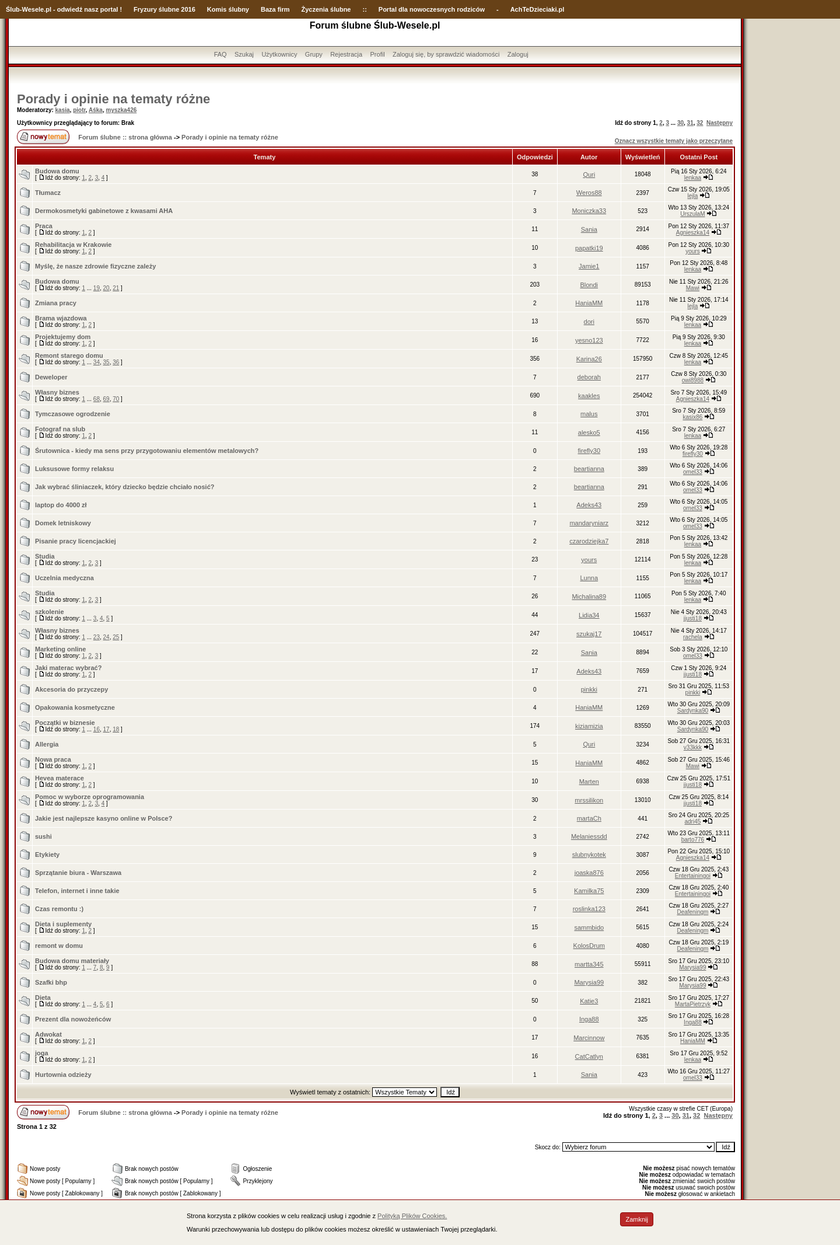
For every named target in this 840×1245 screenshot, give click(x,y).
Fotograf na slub (60, 429)
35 (106, 362)
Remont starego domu (69, 355)
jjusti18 (693, 618)
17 (106, 729)
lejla (693, 196)
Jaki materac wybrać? (68, 667)
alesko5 (589, 432)
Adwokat (48, 1034)
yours (692, 251)
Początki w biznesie (65, 722)
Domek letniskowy (63, 522)
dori (589, 321)
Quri (589, 174)
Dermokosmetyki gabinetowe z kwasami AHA (104, 210)
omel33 (692, 472)
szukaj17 (588, 633)
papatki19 (589, 248)
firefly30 (589, 450)
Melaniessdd (589, 836)
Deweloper (51, 377)
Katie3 (589, 1001)
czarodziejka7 (588, 541)
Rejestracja (346, 54)
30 (680, 123)
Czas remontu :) (59, 908)
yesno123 (589, 340)
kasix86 (692, 417)
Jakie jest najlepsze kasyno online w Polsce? (103, 818)
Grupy (314, 54)
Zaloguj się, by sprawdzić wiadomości (446, 54)
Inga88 (589, 1019)
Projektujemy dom (62, 336)
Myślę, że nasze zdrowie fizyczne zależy (95, 266)
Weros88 (589, 192)
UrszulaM (692, 214)
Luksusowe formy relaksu (74, 468)
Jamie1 (589, 266)
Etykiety (47, 854)
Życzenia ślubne (326, 9)
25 (116, 637)
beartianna (589, 468)
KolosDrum (589, 945)
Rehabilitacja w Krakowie (73, 244)
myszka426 (121, 110)
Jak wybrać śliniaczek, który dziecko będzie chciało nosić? (125, 486)
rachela (692, 637)
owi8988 (693, 380)
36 (116, 362)
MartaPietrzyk (692, 1004)
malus (588, 413)
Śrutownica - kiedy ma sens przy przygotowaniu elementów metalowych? (146, 450)
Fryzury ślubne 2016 (164, 9)
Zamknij (636, 1219)
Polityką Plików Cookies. (412, 1215)
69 (106, 399)
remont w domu (59, 945)
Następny (719, 123)
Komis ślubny (228, 9)
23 (96, 637)
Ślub (13, 9)
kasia (62, 110)
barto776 (692, 839)
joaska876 (589, 872)
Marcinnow (588, 1037)
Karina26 (589, 358)
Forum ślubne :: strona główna (125, 137)
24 (106, 637)
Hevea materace (59, 778)
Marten (589, 781)
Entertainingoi (692, 876)
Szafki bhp (51, 982)
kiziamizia (589, 726)
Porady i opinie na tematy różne (113, 99)
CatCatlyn (589, 1056)
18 (116, 729)
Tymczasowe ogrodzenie (72, 413)
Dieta (43, 997)
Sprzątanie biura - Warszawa (78, 872)
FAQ (220, 54)
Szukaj (244, 54)
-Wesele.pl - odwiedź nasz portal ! (71, 9)
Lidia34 (589, 615)
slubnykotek (589, 854)
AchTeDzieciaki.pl (537, 9)
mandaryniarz (588, 522)
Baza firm (275, 9)
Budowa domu (57, 171)
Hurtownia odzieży (63, 1074)
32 (699, 123)
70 (116, 399)
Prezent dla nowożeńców (73, 1019)
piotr (79, 110)
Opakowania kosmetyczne (75, 707)
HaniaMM (589, 302)
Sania (589, 229)
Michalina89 (589, 596)
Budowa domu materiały (72, 960)
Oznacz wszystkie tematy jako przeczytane (674, 141)
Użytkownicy (279, 54)
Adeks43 (588, 504)
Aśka (96, 110)
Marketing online (60, 649)
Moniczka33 (589, 210)
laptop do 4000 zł (61, 504)
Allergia (46, 744)
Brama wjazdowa (61, 318)
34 (96, 362)
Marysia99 (692, 967)
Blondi (589, 284)
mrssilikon (589, 800)
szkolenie (49, 611)
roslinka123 (589, 908)
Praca (43, 225)
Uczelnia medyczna (64, 577)
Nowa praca (53, 759)
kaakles (589, 395)
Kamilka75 (589, 890)
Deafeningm (692, 912)
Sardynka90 (692, 710)
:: (364, 9)
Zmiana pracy (55, 302)
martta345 (589, 964)
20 (106, 288)
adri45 (693, 821)
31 (690, 123)
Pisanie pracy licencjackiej (75, 541)
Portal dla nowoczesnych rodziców (432, 9)
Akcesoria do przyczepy (71, 689)
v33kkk (693, 747)
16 (96, 729)
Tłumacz (48, 192)
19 (96, 288)
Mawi (692, 288)
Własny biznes (57, 392)
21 (116, 288)
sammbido (589, 927)
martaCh (589, 818)
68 (96, 399)
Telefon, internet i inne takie (77, 890)
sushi (43, 836)
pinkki (589, 689)
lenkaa (692, 178)
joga (41, 1052)
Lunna (589, 577)
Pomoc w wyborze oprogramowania (89, 796)
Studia (45, 556)
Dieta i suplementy (63, 923)
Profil (377, 54)
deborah (589, 377)
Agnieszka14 (692, 232)
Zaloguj (518, 54)
